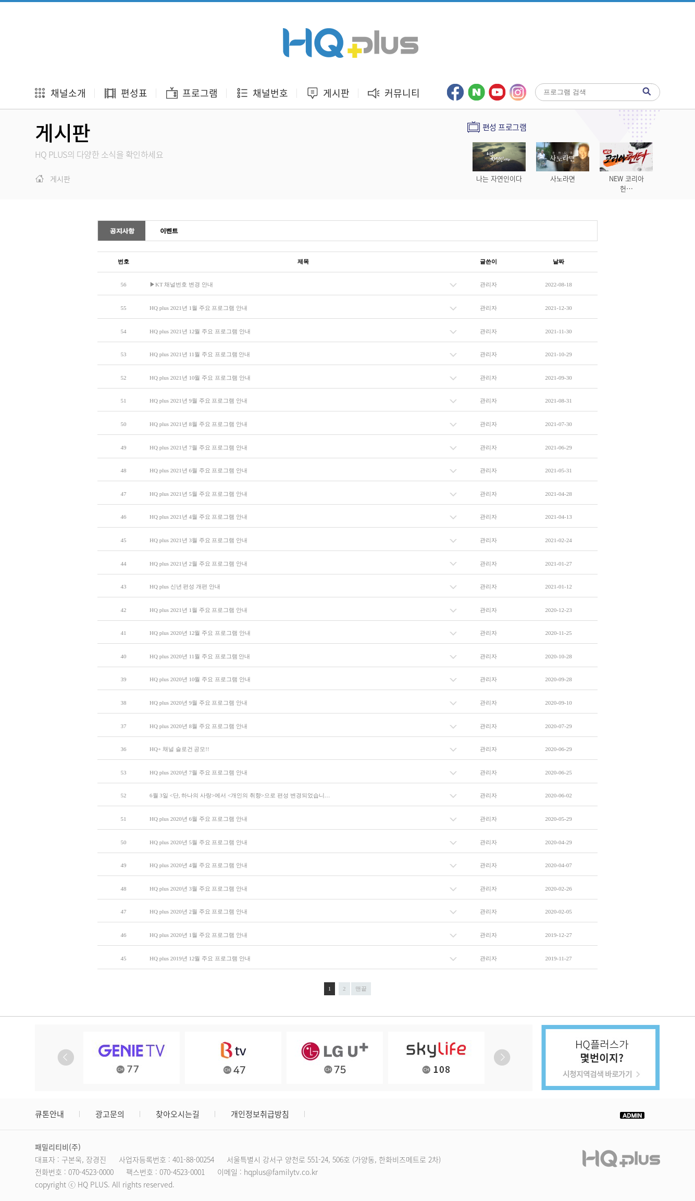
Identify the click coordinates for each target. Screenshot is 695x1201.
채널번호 (261, 93)
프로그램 (191, 93)
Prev (66, 1057)
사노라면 (562, 178)
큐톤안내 (49, 1114)
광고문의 (110, 1114)
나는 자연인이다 (499, 178)
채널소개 (59, 93)
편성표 (125, 93)
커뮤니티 (393, 93)
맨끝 (361, 988)
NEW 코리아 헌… (626, 183)
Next (502, 1057)
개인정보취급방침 (260, 1114)
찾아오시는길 (178, 1114)
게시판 (328, 93)
